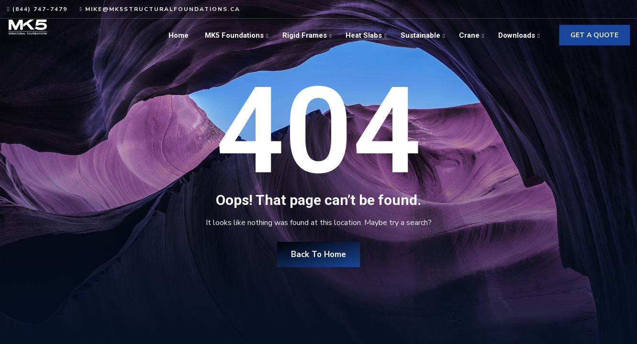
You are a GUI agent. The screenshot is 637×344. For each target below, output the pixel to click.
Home (178, 35)
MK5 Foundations (234, 35)
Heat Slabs (364, 35)
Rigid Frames (304, 35)
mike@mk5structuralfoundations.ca (162, 9)
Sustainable (420, 35)
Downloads (516, 35)
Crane (469, 35)
